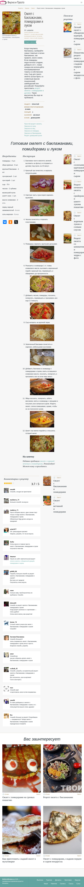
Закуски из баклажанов (32, 133)
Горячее (49, 880)
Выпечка (40, 880)
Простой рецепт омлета (33, 124)
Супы (78, 883)
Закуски (77, 880)
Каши (46, 883)
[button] (81, 2)
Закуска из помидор (31, 131)
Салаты (63, 883)
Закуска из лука (30, 126)
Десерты (58, 880)
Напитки (54, 883)
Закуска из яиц (29, 128)
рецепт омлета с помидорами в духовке (34, 90)
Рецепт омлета (30, 42)
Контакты (5, 883)
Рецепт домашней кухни (33, 135)
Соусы (71, 883)
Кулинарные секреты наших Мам (12, 2)
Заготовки (68, 880)
